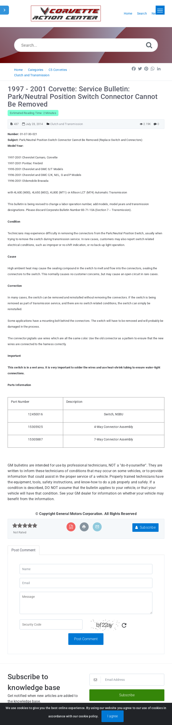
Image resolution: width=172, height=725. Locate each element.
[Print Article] (84, 526)
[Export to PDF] (71, 526)
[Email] (86, 583)
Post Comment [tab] (23, 550)
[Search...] (86, 45)
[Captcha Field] (51, 624)
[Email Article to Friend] (97, 526)
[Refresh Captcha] (124, 625)
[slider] (24, 525)
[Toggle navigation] (160, 10)
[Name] (86, 569)
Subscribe (145, 527)
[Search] (149, 45)
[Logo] (66, 13)
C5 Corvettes (58, 70)
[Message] (86, 603)
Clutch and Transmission (31, 75)
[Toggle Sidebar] (4, 10)
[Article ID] (11, 124)
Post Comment (86, 639)
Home (18, 70)
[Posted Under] (48, 124)
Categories (35, 70)
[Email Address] (126, 680)
